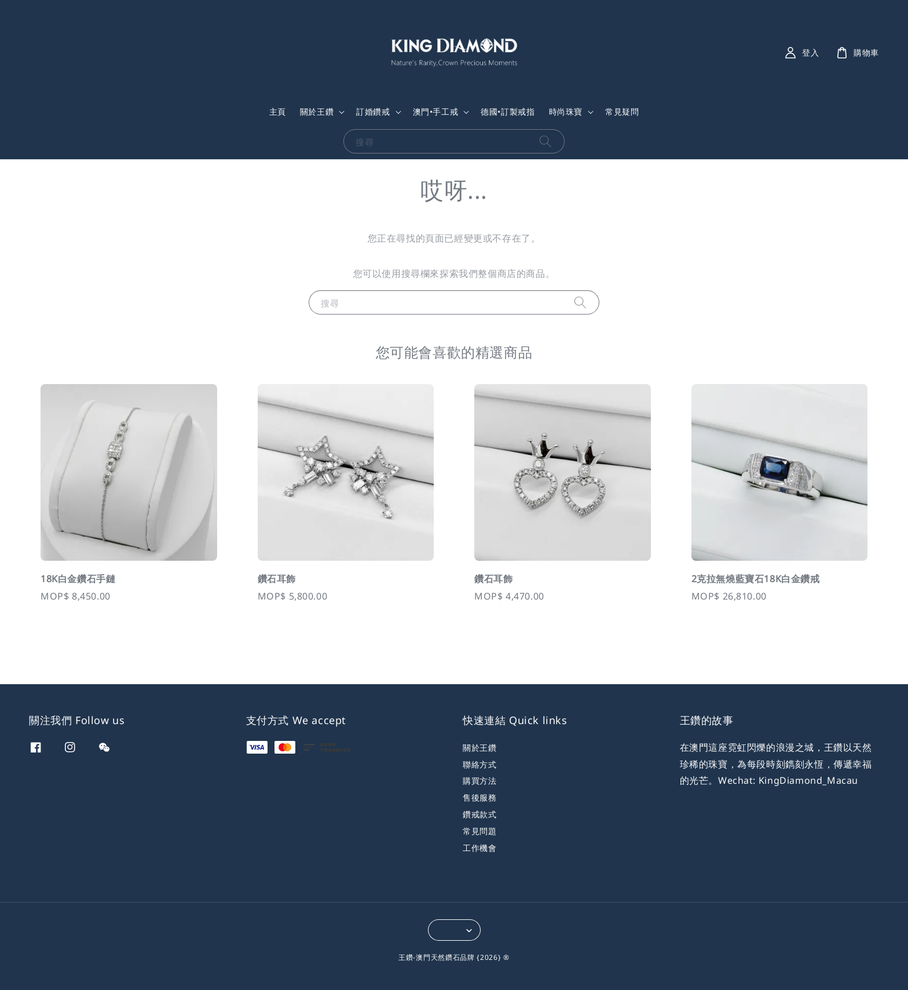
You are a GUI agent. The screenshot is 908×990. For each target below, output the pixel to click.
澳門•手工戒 (436, 112)
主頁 (277, 111)
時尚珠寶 (566, 112)
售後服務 (479, 797)
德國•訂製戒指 (507, 111)
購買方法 (479, 780)
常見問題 (479, 830)
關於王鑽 (317, 112)
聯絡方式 (479, 764)
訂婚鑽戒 (373, 112)
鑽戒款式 (479, 814)
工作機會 (479, 847)
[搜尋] (545, 141)
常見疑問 (622, 111)
